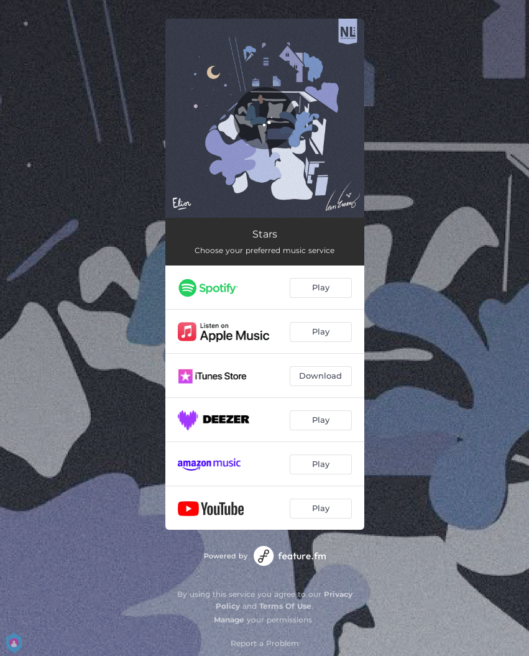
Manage (229, 619)
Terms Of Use (285, 606)
